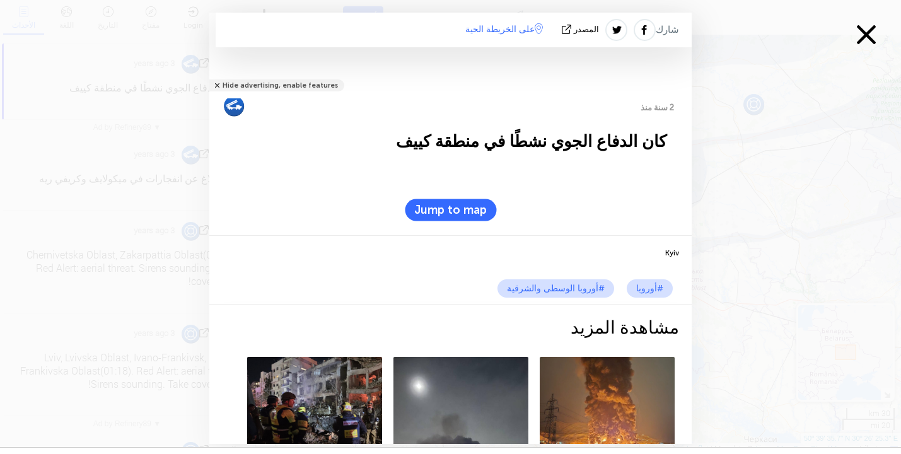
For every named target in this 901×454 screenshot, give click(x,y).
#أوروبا (649, 288)
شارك (667, 29)
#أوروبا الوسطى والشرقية (556, 288)
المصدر (581, 29)
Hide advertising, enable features (280, 85)
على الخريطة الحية (504, 29)
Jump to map (450, 210)
